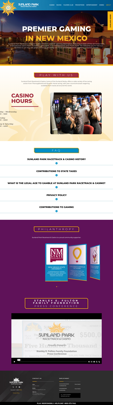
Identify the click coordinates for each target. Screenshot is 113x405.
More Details (77, 384)
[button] (56, 286)
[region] (56, 37)
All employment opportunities (66, 395)
